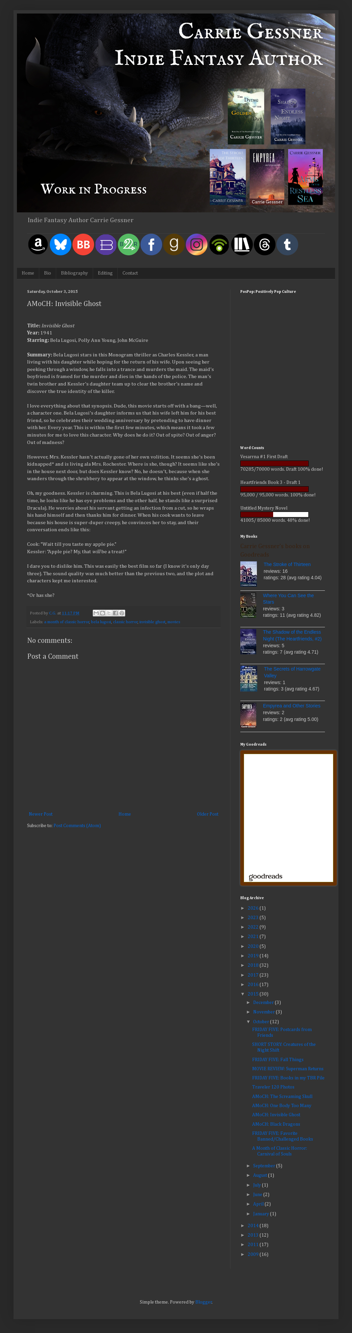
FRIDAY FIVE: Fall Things (278, 1059)
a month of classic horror (66, 622)
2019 (254, 956)
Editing (105, 273)
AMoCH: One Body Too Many (281, 1105)
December (264, 1002)
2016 (254, 984)
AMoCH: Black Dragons (276, 1124)
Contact (130, 273)
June (258, 1194)
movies (174, 622)
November (264, 1012)
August (260, 1175)
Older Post (207, 814)
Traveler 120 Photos (273, 1087)
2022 (254, 927)
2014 (254, 1225)
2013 (254, 1235)
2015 (254, 994)
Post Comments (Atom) (77, 825)
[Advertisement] (282, 393)
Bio (47, 273)
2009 (254, 1254)
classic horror (125, 622)
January (261, 1214)
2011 (254, 1244)
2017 (254, 975)
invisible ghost (152, 622)
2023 (254, 917)
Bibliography (74, 273)
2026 (254, 908)
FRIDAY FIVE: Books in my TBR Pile (288, 1078)
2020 (254, 946)
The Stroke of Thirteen (287, 564)
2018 (254, 965)
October (261, 1022)
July (257, 1185)
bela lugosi (101, 622)
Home (28, 273)
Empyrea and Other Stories (292, 705)
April (259, 1204)
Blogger (203, 1302)
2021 (254, 936)
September (264, 1166)
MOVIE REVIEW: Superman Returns (288, 1069)
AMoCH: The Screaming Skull (282, 1096)
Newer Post (40, 814)
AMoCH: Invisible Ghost (276, 1115)
